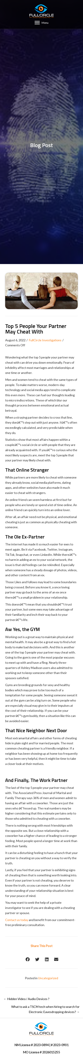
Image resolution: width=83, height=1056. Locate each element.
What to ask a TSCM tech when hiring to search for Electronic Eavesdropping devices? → (45, 1009)
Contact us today (16, 920)
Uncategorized (48, 978)
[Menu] (41, 23)
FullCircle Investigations (45, 340)
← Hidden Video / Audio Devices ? (26, 999)
